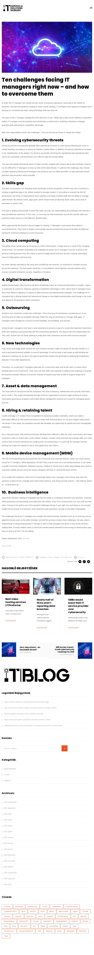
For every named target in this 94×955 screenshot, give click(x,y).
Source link (6, 546)
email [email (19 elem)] (52, 911)
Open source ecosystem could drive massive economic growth (27, 720)
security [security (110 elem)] (24, 926)
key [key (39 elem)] (74, 916)
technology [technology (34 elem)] (9, 931)
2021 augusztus (10, 808)
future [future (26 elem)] (85, 911)
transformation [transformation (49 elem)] (26, 931)
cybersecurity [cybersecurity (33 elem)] (10, 911)
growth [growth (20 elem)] (18, 916)
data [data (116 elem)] (23, 911)
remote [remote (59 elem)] (75, 921)
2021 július (8, 814)
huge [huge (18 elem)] (40, 916)
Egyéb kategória (11, 557)
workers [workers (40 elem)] (70, 931)
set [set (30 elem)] (34, 926)
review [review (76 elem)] (86, 921)
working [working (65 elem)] (82, 931)
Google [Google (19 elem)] (7, 916)
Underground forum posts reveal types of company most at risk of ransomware (33, 725)
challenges (43, 557)
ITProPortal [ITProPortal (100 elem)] (63, 916)
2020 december (9, 855)
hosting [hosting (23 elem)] (30, 916)
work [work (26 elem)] (59, 931)
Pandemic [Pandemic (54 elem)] (47, 921)
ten (70, 557)
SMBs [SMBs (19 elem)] (43, 926)
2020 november (9, 861)
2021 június (8, 820)
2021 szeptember (10, 802)
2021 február (8, 843)
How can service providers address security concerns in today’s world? (30, 708)
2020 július (8, 884)
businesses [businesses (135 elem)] (32, 906)
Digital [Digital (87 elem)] (33, 911)
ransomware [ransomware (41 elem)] (61, 921)
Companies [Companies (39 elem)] (56, 906)
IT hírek (21, 557)
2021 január (8, 849)
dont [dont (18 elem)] (43, 911)
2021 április (8, 831)
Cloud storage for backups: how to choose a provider (23, 714)
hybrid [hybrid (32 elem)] (50, 916)
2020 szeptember (10, 873)
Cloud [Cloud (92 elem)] (44, 906)
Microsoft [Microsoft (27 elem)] (23, 921)
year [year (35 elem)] (6, 936)
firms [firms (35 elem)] (75, 911)
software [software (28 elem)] (54, 926)
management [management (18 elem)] (9, 921)
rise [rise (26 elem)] (6, 926)
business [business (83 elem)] (19, 906)
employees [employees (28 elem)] (63, 911)
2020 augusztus (10, 879)
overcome (64, 557)
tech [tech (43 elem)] (75, 926)
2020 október (8, 867)
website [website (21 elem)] (49, 931)
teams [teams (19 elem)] (65, 926)
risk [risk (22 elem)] (14, 926)
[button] (91, 8)
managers (56, 557)
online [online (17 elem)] (36, 921)
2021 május (8, 826)
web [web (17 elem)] (39, 931)
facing (50, 557)
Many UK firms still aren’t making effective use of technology (26, 702)
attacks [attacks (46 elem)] (7, 906)
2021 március (9, 837)
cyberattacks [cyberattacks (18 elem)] (72, 906)
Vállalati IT (29, 557)
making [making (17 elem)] (83, 916)
